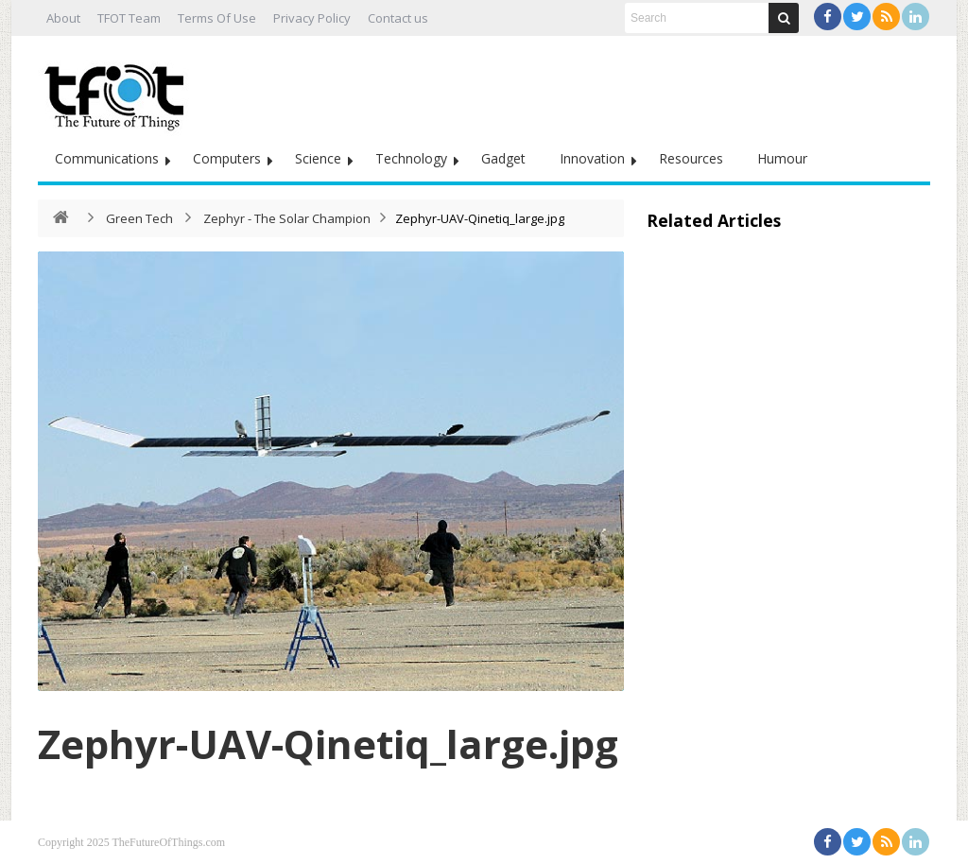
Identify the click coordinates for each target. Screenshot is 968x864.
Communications (107, 158)
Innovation (592, 158)
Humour (782, 158)
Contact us (398, 17)
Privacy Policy (312, 17)
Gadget (503, 158)
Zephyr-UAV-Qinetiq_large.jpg (328, 743)
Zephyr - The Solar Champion (287, 218)
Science (318, 158)
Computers (227, 158)
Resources (691, 158)
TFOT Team (129, 17)
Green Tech (139, 218)
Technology (411, 158)
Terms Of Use (217, 17)
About (63, 17)
